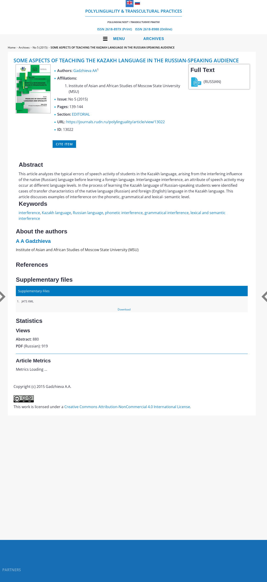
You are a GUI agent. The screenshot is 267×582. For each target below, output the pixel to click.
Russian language (88, 212)
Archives (153, 39)
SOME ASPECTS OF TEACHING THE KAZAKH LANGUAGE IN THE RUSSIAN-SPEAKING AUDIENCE (113, 47)
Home (12, 47)
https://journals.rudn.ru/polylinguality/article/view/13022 (115, 121)
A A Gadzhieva (33, 241)
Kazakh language (56, 212)
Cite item (64, 144)
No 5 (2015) (40, 47)
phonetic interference (124, 212)
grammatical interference (167, 212)
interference (29, 212)
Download (124, 309)
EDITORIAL (81, 114)
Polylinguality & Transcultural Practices (133, 16)
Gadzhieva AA (85, 70)
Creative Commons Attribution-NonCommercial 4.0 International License (127, 406)
